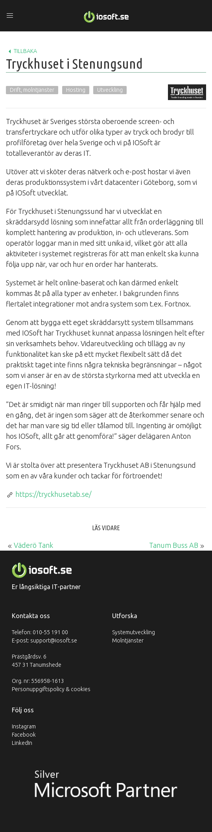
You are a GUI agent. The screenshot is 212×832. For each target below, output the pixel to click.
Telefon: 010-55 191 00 (40, 632)
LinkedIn (22, 743)
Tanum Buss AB (173, 545)
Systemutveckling (133, 632)
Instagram (24, 726)
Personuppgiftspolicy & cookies (51, 689)
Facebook (24, 735)
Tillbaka (21, 51)
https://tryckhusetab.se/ (53, 494)
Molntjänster (128, 640)
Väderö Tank (33, 545)
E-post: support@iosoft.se (44, 640)
